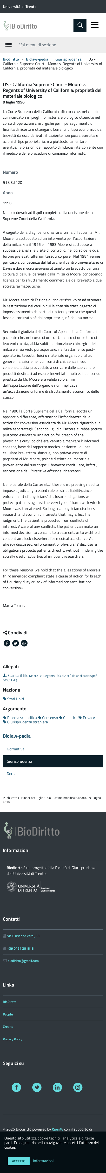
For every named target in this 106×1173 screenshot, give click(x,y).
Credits (8, 1026)
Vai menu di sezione (37, 44)
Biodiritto (11, 59)
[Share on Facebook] (7, 643)
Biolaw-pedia (37, 59)
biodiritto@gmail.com (23, 960)
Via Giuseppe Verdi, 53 (23, 935)
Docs (11, 773)
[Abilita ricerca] (79, 25)
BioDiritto (9, 1001)
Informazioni (43, 1161)
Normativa (15, 749)
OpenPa (58, 1129)
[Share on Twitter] (16, 643)
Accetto (18, 1161)
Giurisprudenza (68, 59)
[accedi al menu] (95, 25)
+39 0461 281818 (20, 948)
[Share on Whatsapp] (24, 643)
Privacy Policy (12, 1039)
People (8, 1014)
